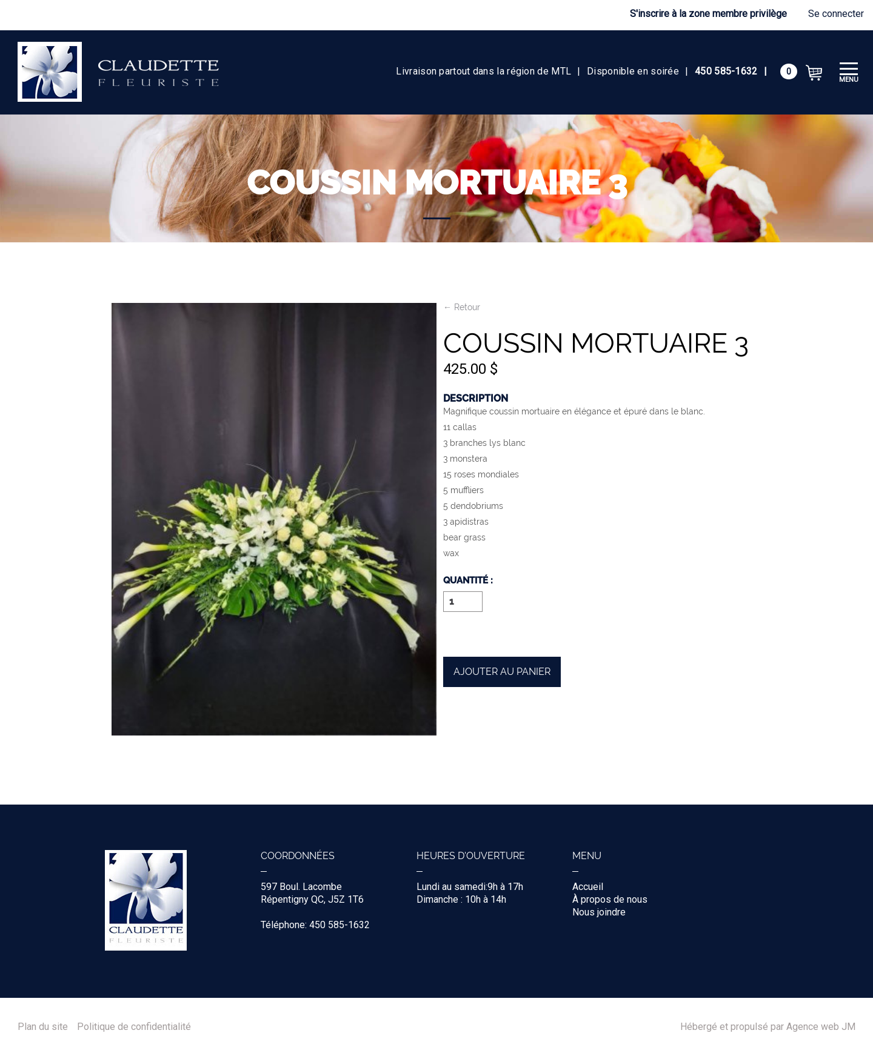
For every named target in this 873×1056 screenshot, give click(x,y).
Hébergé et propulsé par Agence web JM (767, 1027)
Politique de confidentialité (134, 1027)
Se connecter (836, 13)
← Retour (461, 307)
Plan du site (43, 1027)
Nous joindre (599, 912)
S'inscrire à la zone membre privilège (708, 13)
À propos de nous (609, 899)
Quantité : (468, 581)
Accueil (587, 886)
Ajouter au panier (501, 671)
